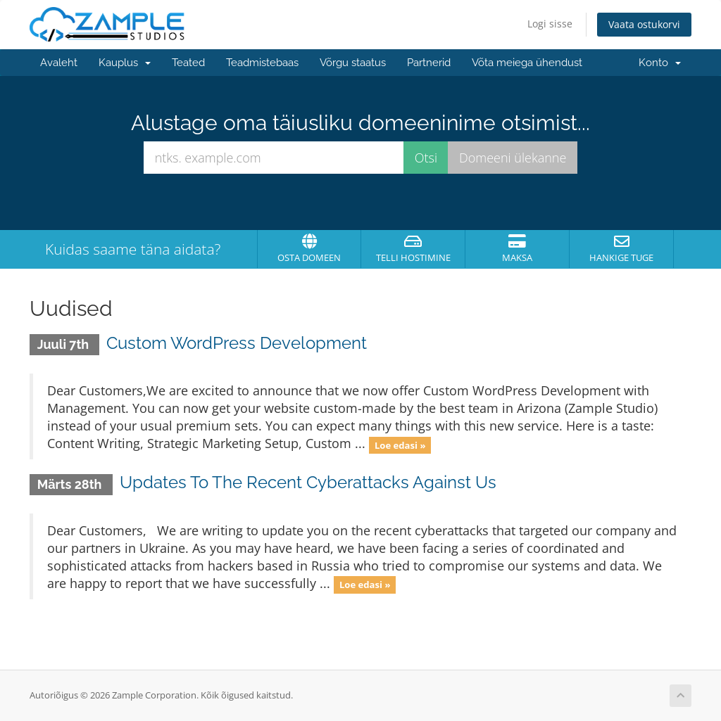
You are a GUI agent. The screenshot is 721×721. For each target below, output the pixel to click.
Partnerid (429, 62)
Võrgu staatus (353, 62)
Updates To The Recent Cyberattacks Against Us (308, 482)
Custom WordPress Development (236, 343)
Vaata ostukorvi (644, 24)
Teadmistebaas (262, 62)
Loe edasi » (400, 444)
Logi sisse (549, 23)
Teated (188, 62)
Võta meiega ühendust (527, 62)
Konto (660, 62)
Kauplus (125, 62)
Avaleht (58, 62)
